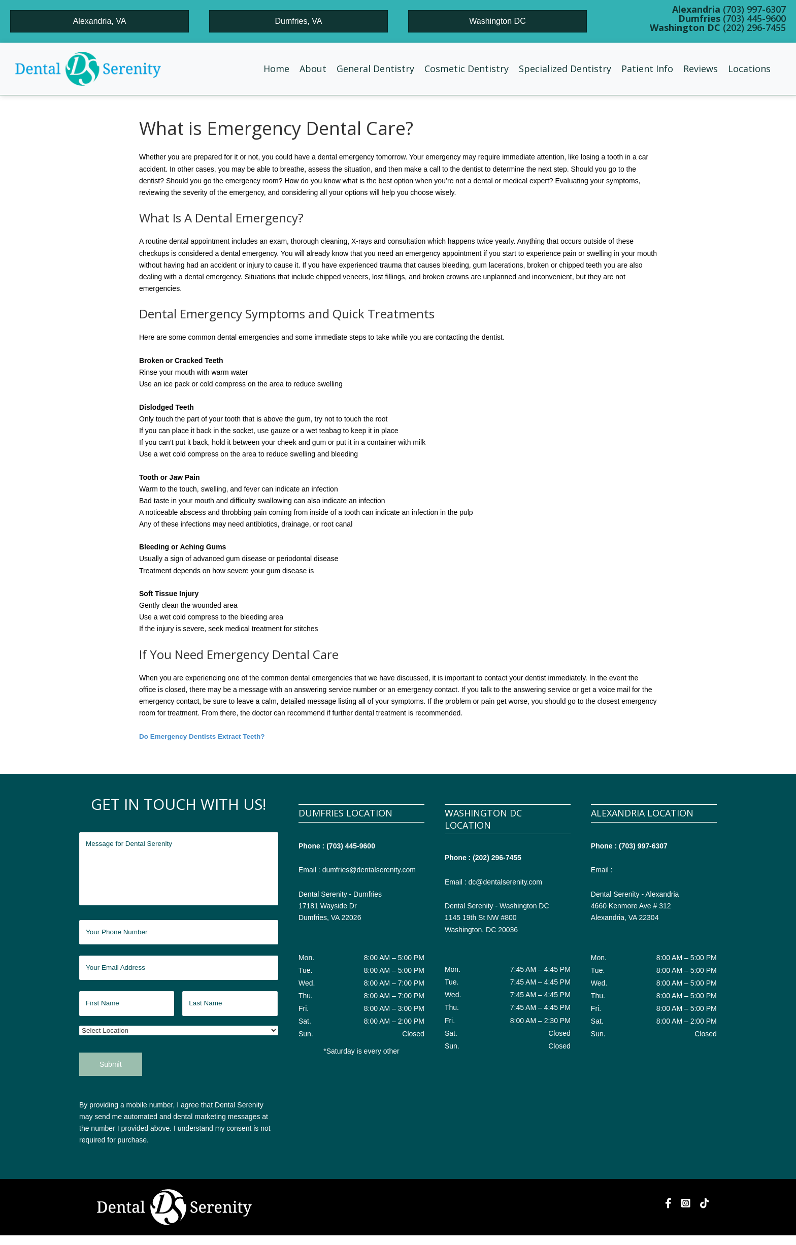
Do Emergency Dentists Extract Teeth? (204, 736)
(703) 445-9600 (350, 846)
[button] (312, 69)
